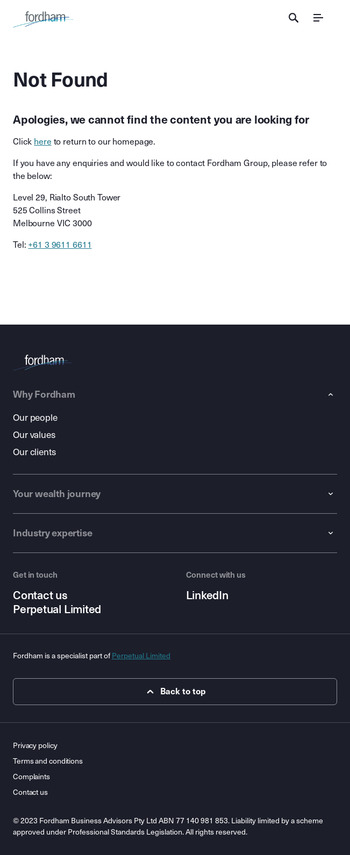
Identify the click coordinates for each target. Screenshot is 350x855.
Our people (35, 417)
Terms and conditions (48, 761)
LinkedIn (207, 595)
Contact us (40, 595)
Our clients (34, 452)
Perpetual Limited (57, 609)
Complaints (31, 776)
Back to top (175, 692)
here (42, 141)
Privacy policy (35, 745)
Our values (34, 435)
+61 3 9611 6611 (59, 245)
